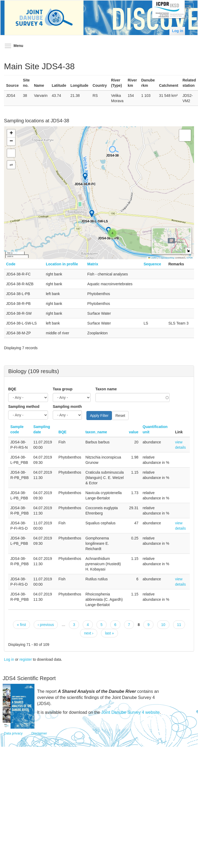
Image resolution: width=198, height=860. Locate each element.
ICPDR (190, 258)
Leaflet (152, 258)
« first (21, 625)
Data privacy (13, 733)
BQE (12, 389)
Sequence (152, 264)
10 (163, 625)
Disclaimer (39, 733)
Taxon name (106, 389)
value (133, 432)
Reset (120, 415)
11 (179, 625)
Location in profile (62, 264)
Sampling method (23, 406)
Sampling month (67, 406)
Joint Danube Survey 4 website (130, 712)
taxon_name (96, 432)
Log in (177, 31)
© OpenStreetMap (167, 258)
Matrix (92, 264)
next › (88, 633)
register (25, 659)
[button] (112, 233)
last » (109, 633)
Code (10, 264)
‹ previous (46, 625)
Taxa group (62, 389)
